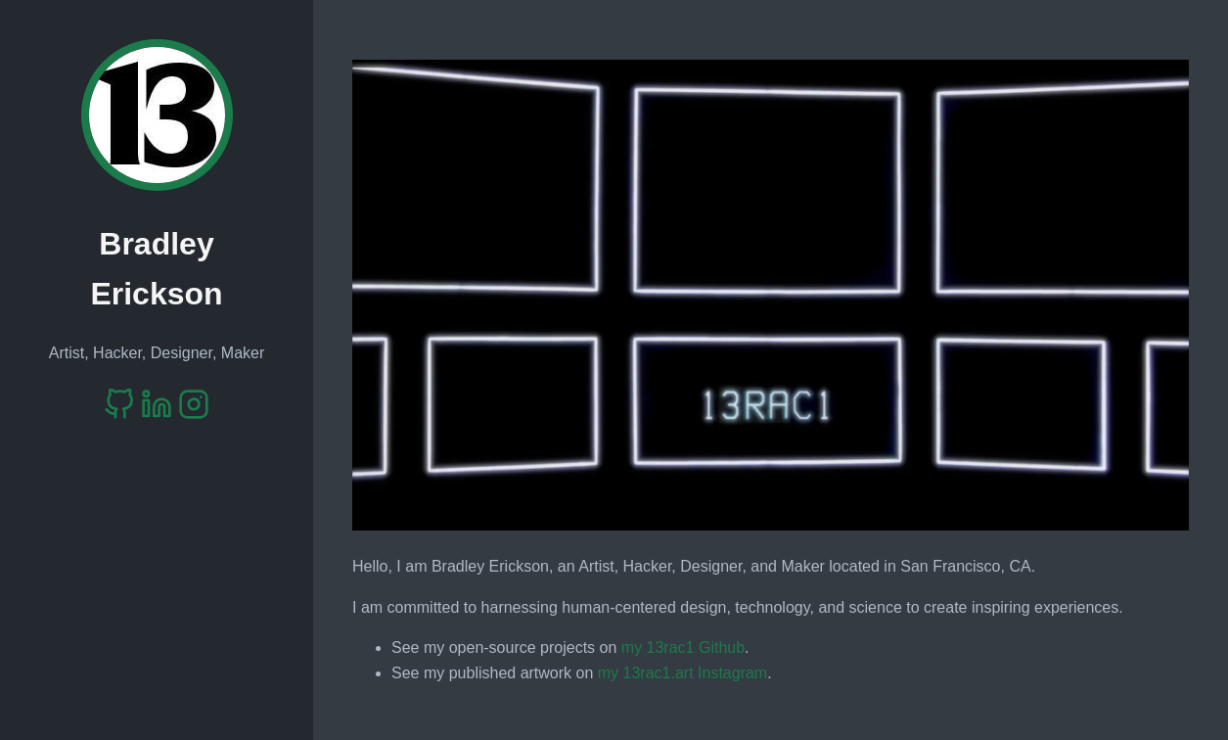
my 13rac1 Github (683, 647)
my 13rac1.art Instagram (682, 673)
